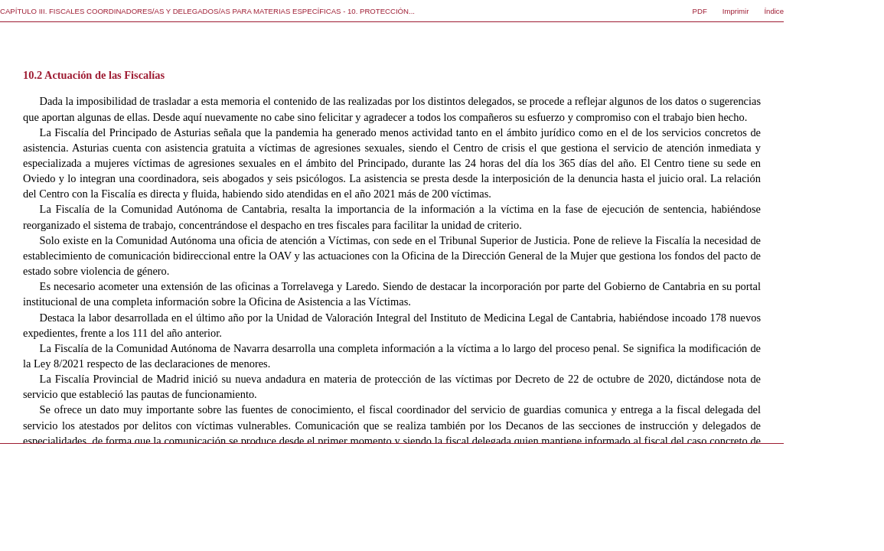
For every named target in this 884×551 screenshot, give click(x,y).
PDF (700, 11)
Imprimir (736, 11)
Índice (774, 11)
